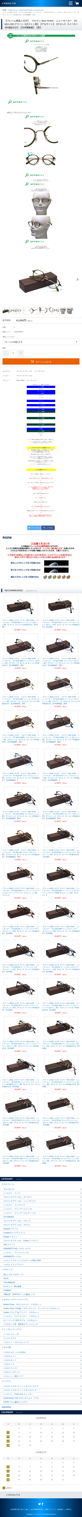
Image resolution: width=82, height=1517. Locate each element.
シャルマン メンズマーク (14, 1205)
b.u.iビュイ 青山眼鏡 (12, 1286)
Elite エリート (9, 1245)
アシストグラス (9, 1338)
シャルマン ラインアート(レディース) (19, 1213)
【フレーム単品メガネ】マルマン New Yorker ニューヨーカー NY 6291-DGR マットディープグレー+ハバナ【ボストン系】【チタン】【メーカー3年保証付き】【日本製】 (60, 1006)
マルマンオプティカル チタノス (17, 1221)
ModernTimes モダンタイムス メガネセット (22, 1304)
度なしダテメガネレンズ (13, 1274)
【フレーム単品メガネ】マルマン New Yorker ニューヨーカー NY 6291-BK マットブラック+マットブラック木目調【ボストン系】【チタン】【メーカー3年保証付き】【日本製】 (20, 1083)
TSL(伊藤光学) (9, 1282)
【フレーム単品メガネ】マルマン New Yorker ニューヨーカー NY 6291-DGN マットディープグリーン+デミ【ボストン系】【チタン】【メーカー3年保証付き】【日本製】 (21, 1045)
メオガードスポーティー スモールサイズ (20, 1390)
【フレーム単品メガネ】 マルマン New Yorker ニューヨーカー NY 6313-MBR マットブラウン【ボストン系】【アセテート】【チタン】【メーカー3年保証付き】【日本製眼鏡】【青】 (21, 662)
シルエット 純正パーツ (13, 1376)
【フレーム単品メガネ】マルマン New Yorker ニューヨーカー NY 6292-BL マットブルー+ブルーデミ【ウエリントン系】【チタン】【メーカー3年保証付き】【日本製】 (61, 968)
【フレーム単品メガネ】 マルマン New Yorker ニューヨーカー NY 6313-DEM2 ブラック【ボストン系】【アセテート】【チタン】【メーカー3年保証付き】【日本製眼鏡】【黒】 (61, 738)
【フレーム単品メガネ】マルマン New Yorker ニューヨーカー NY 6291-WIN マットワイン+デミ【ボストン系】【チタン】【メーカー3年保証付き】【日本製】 (61, 1045)
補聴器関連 (6, 1407)
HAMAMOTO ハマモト (13, 1256)
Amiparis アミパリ (10, 1229)
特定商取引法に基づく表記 (19, 1509)
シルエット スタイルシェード (16, 1342)
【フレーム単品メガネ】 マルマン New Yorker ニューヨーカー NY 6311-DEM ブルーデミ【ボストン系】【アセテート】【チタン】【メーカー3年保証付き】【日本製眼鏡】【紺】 (61, 815)
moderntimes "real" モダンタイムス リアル (21, 1398)
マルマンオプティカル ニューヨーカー (31, 10)
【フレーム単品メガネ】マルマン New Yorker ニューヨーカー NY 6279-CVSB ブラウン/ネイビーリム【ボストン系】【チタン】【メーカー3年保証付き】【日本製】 (20, 1159)
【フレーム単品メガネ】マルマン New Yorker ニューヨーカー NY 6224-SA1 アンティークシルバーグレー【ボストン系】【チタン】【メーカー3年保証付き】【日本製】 (61, 623)
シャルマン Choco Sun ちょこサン (18, 1394)
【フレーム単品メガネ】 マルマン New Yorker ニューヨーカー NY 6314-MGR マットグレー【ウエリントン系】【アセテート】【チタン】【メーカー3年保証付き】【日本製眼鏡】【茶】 (61, 700)
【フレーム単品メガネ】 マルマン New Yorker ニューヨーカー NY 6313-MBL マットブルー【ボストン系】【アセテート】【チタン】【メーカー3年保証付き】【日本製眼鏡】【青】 (61, 662)
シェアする (48, 528)
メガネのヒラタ (9, 3)
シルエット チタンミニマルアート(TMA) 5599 (22, 1260)
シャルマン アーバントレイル (16, 1252)
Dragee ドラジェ (10, 1237)
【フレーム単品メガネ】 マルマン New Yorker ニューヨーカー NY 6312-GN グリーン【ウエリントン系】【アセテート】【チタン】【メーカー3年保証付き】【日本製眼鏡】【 (61, 776)
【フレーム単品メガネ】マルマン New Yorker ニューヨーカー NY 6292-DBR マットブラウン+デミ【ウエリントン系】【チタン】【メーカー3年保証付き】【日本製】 (61, 930)
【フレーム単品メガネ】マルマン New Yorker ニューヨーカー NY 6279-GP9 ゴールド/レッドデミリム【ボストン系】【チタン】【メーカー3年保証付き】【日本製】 (21, 1121)
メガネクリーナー (10, 1368)
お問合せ (68, 1509)
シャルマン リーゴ (11, 1193)
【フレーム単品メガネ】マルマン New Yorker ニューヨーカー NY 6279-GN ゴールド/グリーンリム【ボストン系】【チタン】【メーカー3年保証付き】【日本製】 (61, 1121)
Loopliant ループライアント (14, 1233)
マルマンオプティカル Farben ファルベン (21, 1241)
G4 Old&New (8, 1217)
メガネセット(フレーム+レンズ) (15, 1299)
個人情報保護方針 (37, 1509)
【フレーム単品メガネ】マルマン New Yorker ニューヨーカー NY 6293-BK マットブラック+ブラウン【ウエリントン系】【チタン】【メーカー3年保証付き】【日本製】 (20, 930)
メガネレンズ (7, 1269)
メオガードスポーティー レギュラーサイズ (20, 1386)
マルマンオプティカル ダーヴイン (17, 1197)
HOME (4, 10)
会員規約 (60, 1509)
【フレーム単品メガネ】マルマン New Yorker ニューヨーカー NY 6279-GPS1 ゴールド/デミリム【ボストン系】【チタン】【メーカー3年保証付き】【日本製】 (61, 1083)
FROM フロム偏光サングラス (15, 1402)
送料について (49, 1509)
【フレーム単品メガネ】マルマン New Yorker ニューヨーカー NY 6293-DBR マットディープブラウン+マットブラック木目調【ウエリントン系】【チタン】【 (61, 891)
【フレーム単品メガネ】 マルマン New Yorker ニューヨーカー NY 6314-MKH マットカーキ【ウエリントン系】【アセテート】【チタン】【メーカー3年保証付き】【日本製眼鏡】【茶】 (21, 700)
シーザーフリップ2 (11, 1334)
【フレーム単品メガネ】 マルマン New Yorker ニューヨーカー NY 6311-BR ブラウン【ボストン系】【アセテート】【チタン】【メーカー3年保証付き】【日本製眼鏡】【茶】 (20, 853)
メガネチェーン (9, 1356)
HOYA (5, 1278)
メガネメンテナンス (11, 1372)
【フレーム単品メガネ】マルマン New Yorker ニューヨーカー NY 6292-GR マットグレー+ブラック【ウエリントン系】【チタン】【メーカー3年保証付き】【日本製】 (20, 1006)
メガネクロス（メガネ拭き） (15, 1352)
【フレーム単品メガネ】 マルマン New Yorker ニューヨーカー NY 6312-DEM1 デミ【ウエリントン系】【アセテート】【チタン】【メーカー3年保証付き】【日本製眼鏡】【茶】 (20, 815)
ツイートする (34, 528)
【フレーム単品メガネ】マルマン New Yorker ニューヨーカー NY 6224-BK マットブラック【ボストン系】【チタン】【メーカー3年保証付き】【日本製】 (20, 623)
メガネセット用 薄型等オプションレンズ (20, 1324)
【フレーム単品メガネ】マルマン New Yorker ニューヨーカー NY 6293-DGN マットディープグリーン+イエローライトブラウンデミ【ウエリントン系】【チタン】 (21, 891)
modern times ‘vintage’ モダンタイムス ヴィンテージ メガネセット (31, 1308)
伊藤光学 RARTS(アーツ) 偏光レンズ (19, 1294)
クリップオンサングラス (12, 1329)
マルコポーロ (8, 1189)
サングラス (6, 1381)
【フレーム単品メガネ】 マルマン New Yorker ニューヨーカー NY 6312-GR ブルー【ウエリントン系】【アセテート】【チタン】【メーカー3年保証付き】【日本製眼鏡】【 (20, 776)
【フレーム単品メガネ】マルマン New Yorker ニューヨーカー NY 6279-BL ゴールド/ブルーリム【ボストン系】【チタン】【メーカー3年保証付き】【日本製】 (61, 1159)
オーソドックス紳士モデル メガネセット (20, 1320)
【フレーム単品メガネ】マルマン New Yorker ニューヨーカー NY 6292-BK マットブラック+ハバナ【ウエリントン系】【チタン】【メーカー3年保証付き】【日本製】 (20, 968)
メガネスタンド (9, 1360)
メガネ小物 (6, 1347)
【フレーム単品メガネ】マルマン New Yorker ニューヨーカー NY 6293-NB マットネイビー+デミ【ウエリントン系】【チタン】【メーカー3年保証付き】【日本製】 (61, 853)
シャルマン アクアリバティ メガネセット (21, 1316)
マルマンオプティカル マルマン (17, 1225)
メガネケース (8, 1364)
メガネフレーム (13, 10)
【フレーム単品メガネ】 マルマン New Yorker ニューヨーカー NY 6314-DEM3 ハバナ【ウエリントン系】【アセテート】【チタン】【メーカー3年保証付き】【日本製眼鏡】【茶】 (20, 738)
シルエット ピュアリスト (13, 1264)
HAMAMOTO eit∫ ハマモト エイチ (17, 1249)
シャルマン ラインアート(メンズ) (17, 1209)
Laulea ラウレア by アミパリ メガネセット (21, 1312)
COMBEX (7, 1290)
